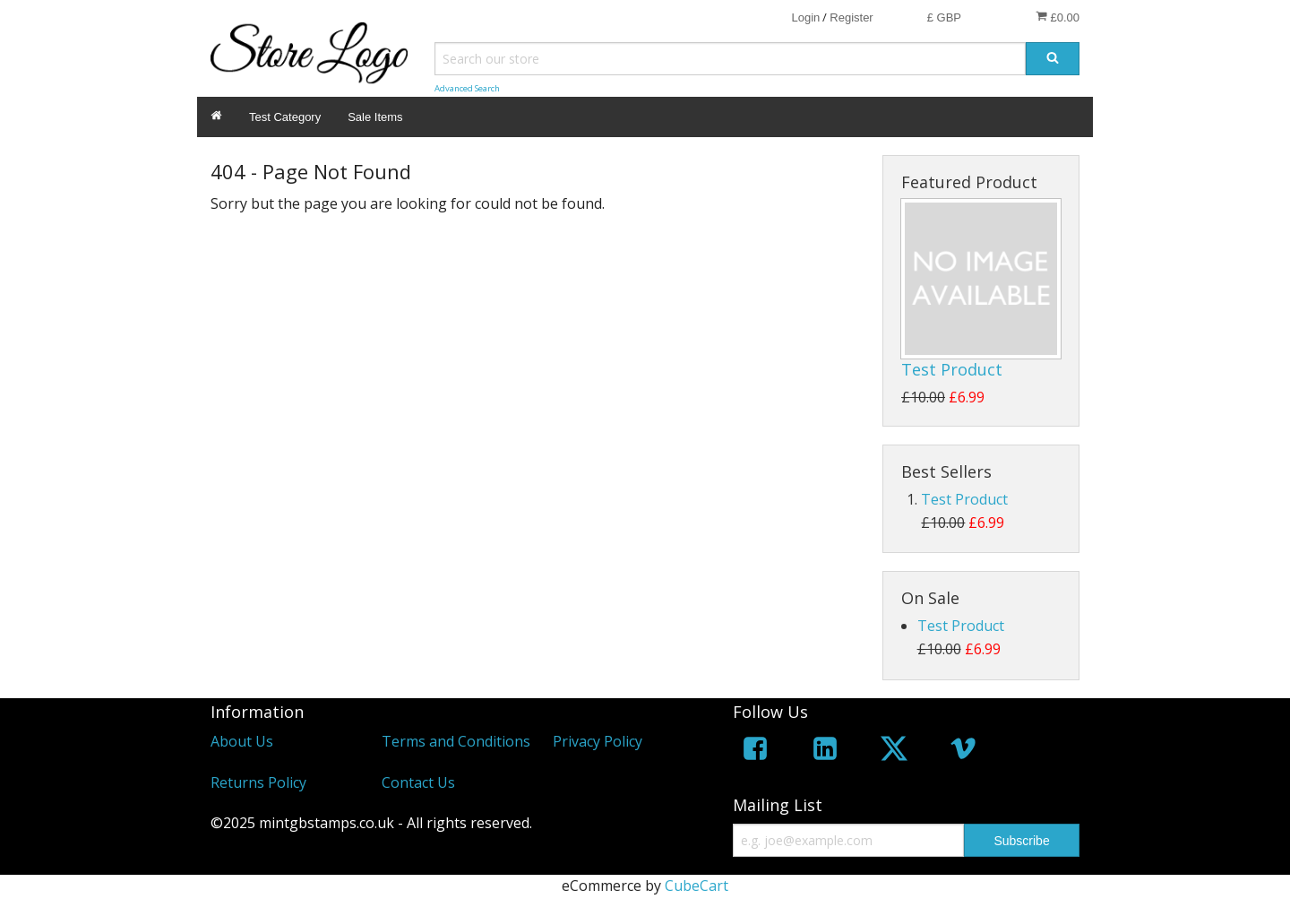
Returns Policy (258, 782)
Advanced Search (467, 88)
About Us (242, 741)
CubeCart (696, 885)
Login (805, 17)
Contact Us (418, 782)
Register (851, 17)
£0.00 (1057, 17)
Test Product (951, 369)
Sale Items (375, 117)
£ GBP (944, 17)
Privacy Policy (597, 741)
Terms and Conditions (456, 741)
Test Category (285, 117)
